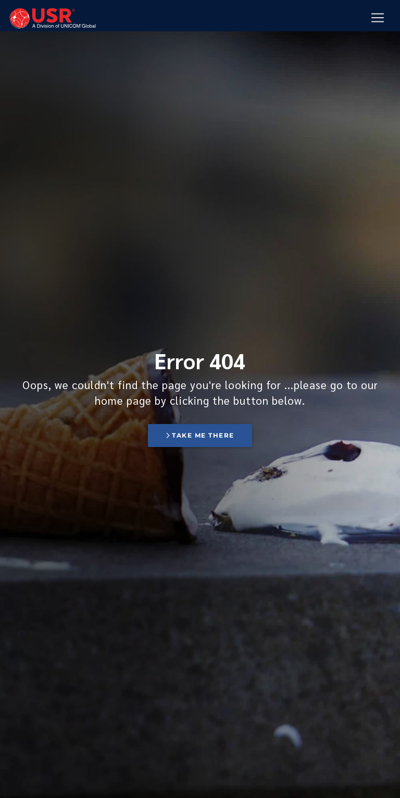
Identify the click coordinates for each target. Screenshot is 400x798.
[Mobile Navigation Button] (378, 18)
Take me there (200, 435)
